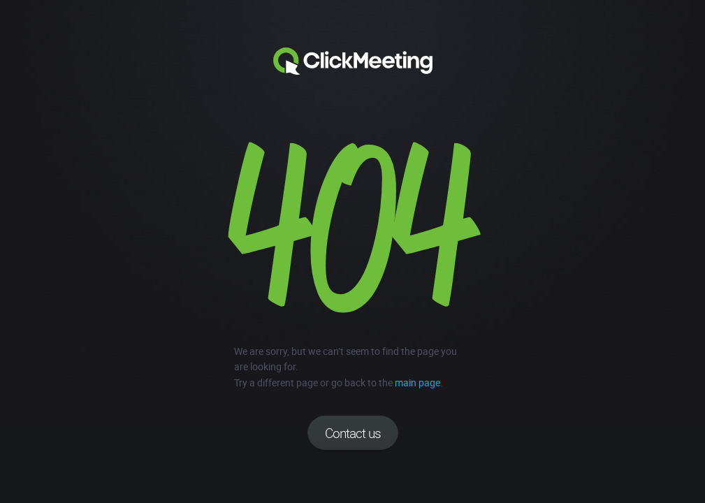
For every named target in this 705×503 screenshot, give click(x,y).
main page (417, 382)
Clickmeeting (352, 61)
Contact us (353, 433)
